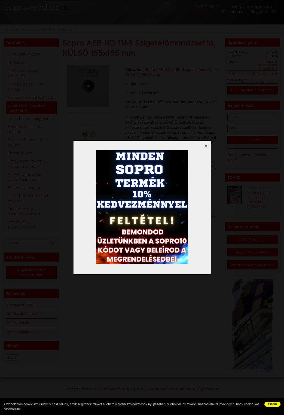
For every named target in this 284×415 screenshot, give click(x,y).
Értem (272, 404)
